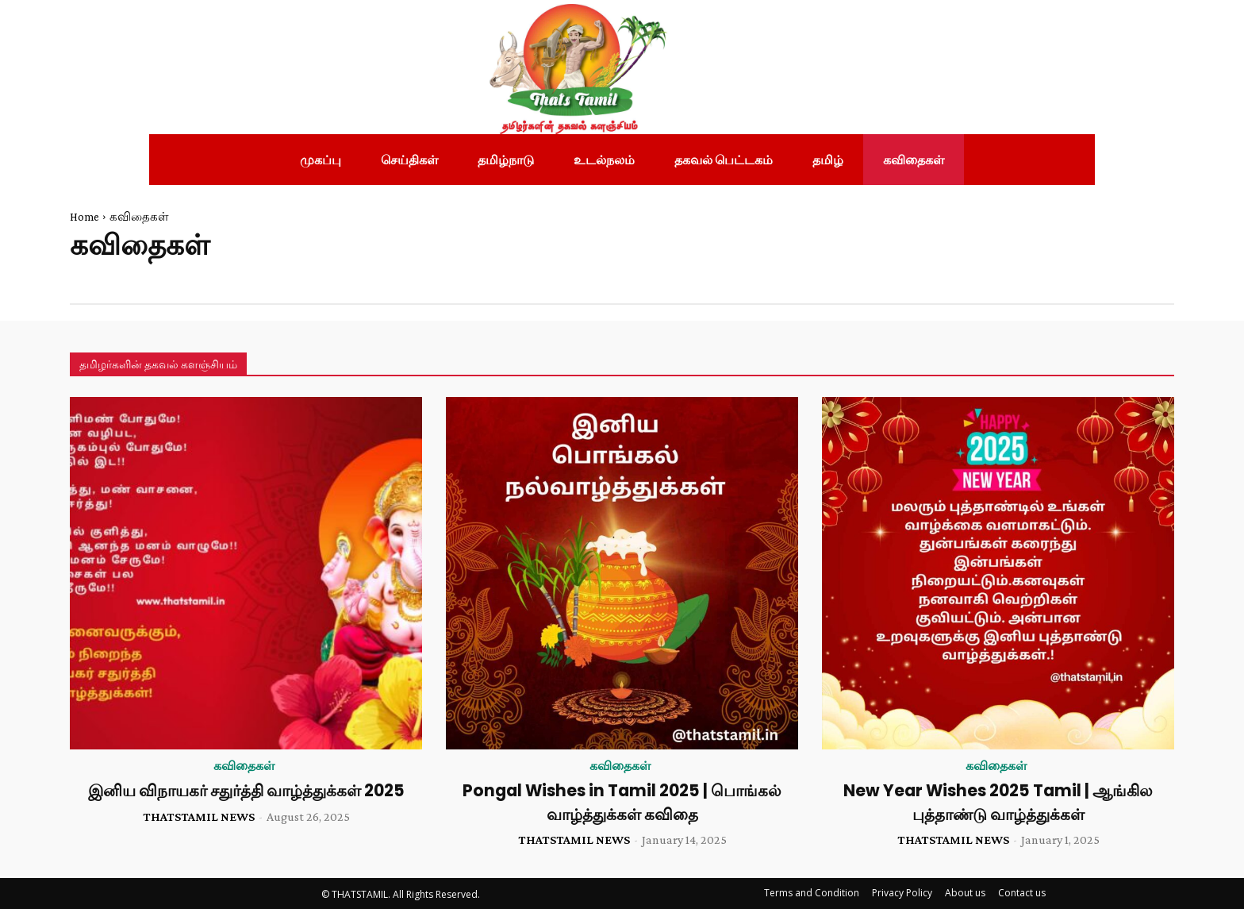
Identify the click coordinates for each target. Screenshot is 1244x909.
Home (84, 216)
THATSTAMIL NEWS (199, 816)
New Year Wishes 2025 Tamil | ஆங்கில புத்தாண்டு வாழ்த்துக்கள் (998, 802)
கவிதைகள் (244, 766)
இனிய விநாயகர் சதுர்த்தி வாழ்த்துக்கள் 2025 (246, 790)
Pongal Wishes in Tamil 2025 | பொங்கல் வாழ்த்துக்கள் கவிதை (622, 802)
